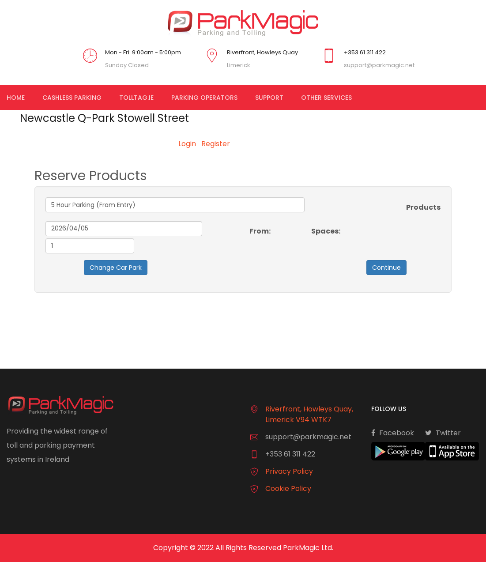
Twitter (443, 432)
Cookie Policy (288, 488)
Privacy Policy (289, 471)
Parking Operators (204, 97)
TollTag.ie (136, 97)
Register (215, 144)
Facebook (392, 432)
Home (16, 97)
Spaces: (325, 231)
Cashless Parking (72, 97)
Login (187, 144)
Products (423, 207)
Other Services (326, 97)
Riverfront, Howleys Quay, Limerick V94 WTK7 (309, 414)
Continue (386, 267)
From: (260, 231)
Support (269, 97)
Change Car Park (116, 267)
